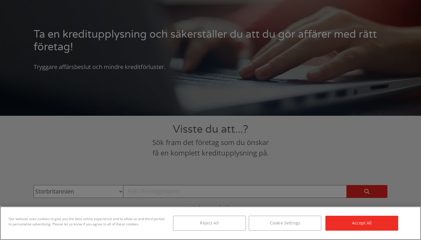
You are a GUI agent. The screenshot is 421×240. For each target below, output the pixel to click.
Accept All (362, 223)
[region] (210, 223)
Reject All (209, 223)
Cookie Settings (285, 223)
